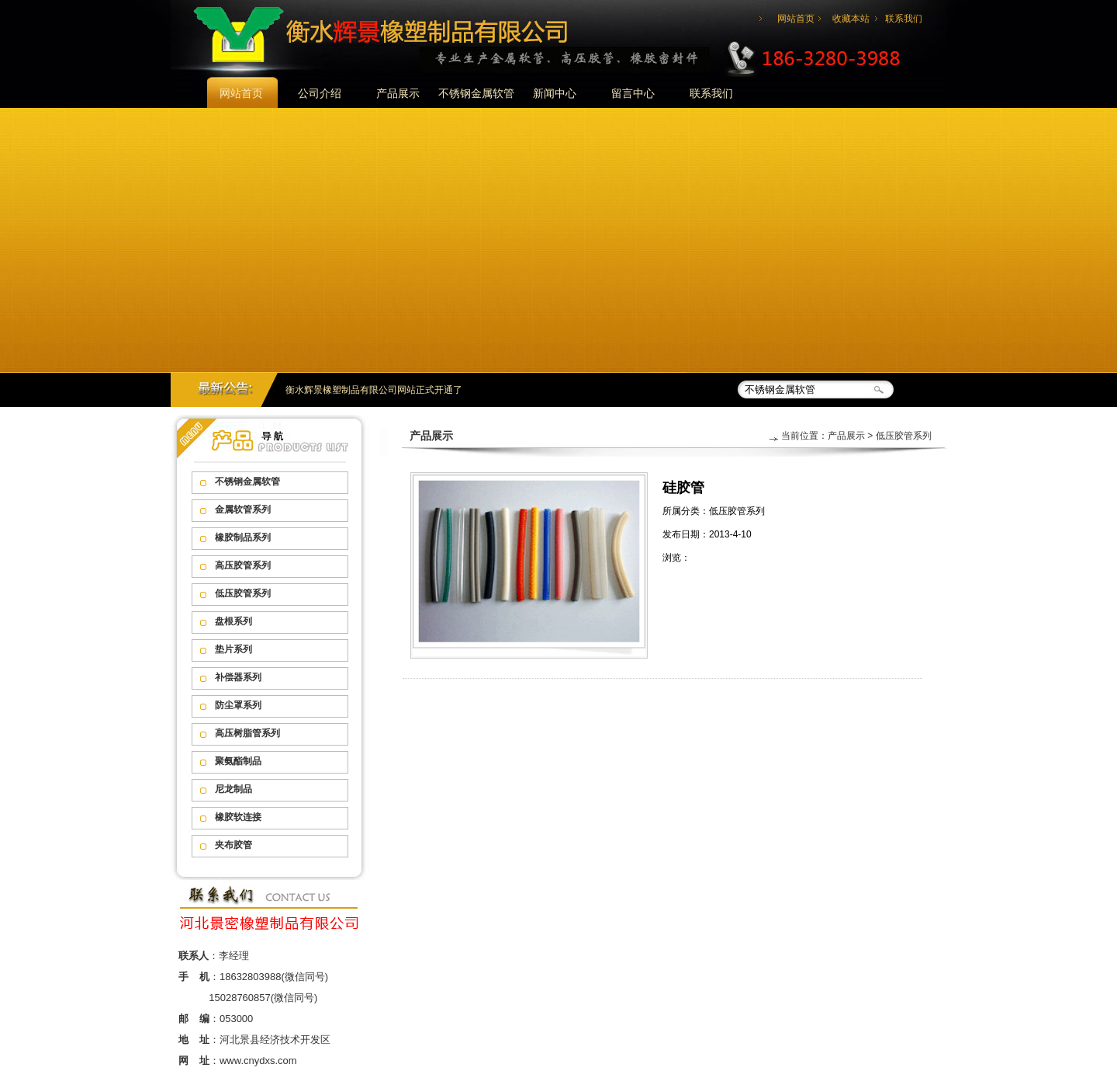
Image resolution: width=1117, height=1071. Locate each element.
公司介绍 (319, 93)
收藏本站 (851, 18)
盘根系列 (233, 621)
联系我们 (903, 18)
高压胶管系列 (243, 565)
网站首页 (795, 18)
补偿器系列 (238, 677)
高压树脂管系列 (247, 733)
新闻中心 (554, 93)
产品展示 (398, 93)
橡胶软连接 (238, 817)
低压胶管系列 (243, 593)
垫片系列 (233, 649)
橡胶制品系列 (243, 537)
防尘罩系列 (238, 705)
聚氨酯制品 (238, 761)
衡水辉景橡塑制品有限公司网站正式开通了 (373, 389)
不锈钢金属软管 (476, 93)
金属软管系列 (243, 509)
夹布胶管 (233, 845)
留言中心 (633, 93)
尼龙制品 (233, 789)
